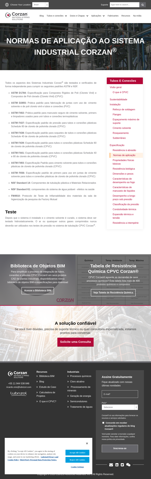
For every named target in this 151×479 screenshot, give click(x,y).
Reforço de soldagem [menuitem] (124, 109)
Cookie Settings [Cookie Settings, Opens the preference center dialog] (77, 467)
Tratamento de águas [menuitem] (81, 407)
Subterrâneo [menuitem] (119, 138)
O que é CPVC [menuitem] (120, 92)
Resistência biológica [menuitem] (124, 169)
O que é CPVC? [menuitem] (47, 401)
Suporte (104, 5)
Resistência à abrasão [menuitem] (124, 150)
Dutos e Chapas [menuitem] (77, 15)
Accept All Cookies (77, 452)
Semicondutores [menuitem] (78, 401)
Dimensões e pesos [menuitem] (123, 174)
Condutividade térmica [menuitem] (124, 209)
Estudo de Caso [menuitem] (47, 387)
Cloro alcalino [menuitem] (77, 381)
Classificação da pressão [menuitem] (126, 204)
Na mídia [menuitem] (137, 15)
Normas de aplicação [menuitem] (124, 155)
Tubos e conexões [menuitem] (55, 15)
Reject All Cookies (77, 460)
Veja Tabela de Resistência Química (113, 292)
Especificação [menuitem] (117, 145)
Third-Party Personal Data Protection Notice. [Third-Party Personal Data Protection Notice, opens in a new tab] (38, 460)
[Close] (87, 443)
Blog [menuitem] (42, 15)
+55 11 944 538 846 (18, 383)
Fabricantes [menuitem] (113, 15)
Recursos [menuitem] (125, 15)
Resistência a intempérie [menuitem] (125, 223)
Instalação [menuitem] (115, 104)
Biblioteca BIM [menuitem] (46, 376)
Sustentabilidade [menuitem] (118, 99)
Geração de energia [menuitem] (80, 396)
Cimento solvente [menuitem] (122, 128)
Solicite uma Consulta (75, 341)
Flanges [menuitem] (117, 114)
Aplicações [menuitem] (96, 15)
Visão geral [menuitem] (116, 87)
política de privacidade (115, 439)
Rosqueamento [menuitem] (121, 133)
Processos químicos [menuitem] (80, 376)
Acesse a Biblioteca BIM (37, 290)
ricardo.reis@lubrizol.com (18, 387)
